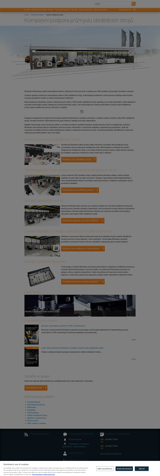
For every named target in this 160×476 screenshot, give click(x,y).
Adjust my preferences (105, 472)
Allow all (142, 472)
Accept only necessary (124, 472)
